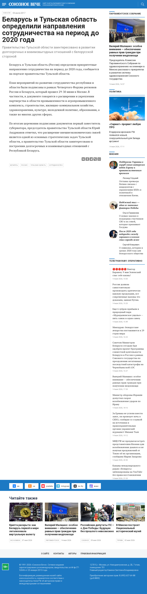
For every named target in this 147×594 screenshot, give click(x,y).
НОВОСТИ (6, 13)
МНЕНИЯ (113, 154)
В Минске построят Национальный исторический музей (128, 528)
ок (31, 485)
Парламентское (52, 540)
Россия (24, 165)
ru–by (78, 486)
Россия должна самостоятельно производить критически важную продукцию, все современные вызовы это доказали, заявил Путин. (126, 292)
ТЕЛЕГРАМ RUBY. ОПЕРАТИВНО (125, 261)
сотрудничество (56, 165)
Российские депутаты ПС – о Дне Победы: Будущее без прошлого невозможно (97, 528)
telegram (62, 485)
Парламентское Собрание (125, 13)
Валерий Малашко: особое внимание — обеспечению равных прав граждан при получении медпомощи (125, 51)
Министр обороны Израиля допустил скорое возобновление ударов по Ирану (127, 399)
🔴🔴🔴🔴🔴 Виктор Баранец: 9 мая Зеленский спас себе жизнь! (126, 272)
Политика (115, 91)
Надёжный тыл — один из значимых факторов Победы (129, 205)
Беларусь (14, 165)
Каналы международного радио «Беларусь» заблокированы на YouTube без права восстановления (127, 470)
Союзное (85, 540)
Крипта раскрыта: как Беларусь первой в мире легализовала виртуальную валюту (24, 530)
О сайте (45, 553)
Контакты (58, 553)
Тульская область (38, 165)
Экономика (15, 540)
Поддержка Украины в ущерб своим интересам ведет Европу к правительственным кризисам (132, 168)
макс (94, 486)
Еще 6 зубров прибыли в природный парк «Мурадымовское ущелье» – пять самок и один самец (127, 313)
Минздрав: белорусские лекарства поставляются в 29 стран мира (128, 330)
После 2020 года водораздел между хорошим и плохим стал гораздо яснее (129, 235)
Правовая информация (93, 553)
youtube (47, 485)
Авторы (72, 553)
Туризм (120, 540)
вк (16, 485)
